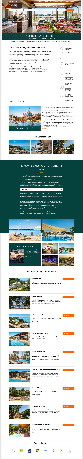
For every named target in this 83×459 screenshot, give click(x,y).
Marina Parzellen (37, 278)
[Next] (79, 20)
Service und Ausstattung (20, 41)
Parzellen (38, 38)
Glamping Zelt (52, 38)
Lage (17, 101)
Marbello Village (37, 388)
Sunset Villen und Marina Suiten (41, 424)
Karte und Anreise (68, 41)
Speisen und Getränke (56, 41)
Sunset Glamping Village (39, 406)
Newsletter (55, 1)
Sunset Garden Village (38, 351)
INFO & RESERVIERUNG (68, 278)
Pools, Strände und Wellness (30, 41)
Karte (22, 101)
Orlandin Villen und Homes (40, 333)
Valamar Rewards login (70, 1)
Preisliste (63, 41)
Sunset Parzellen (37, 297)
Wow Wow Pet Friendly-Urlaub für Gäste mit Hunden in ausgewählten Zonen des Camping (69, 79)
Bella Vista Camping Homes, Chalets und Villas (46, 369)
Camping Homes (45, 38)
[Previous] (4, 20)
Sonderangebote (40, 1)
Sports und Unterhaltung (40, 41)
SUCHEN (70, 10)
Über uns (46, 1)
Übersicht (13, 41)
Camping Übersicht (32, 38)
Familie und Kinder (48, 41)
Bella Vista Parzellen (38, 315)
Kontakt (50, 1)
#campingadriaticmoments (24, 246)
